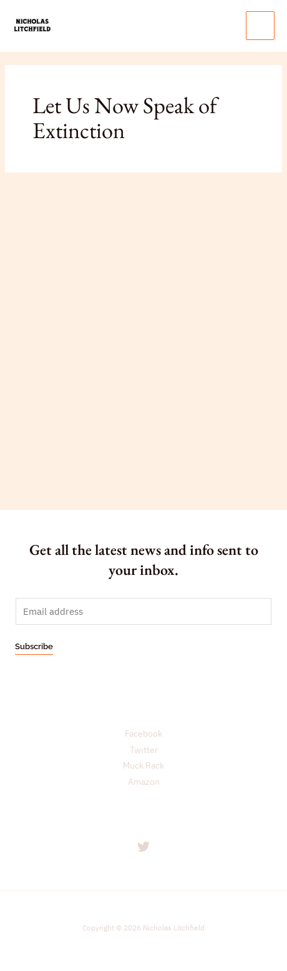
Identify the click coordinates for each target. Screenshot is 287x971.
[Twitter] (143, 846)
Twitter (144, 749)
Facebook (143, 733)
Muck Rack (143, 765)
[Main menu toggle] (260, 25)
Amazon (144, 781)
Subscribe (34, 646)
